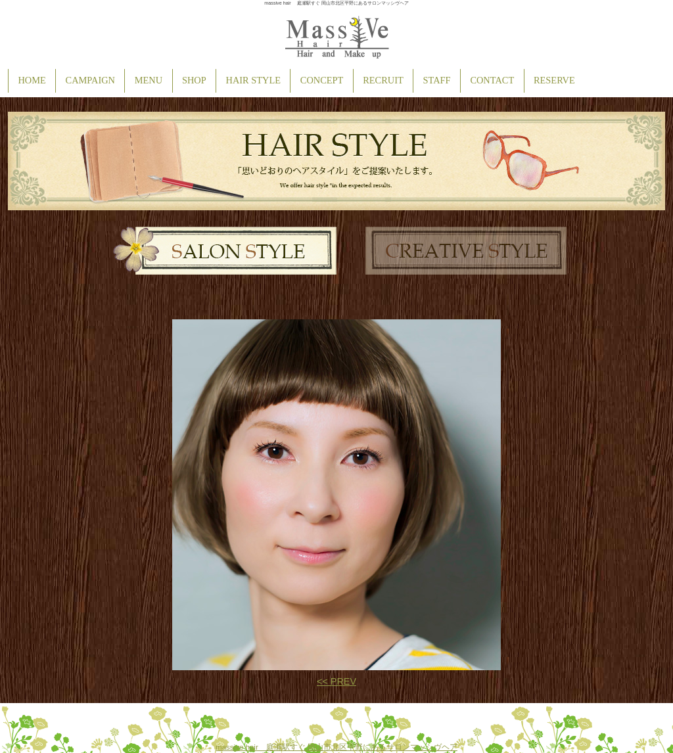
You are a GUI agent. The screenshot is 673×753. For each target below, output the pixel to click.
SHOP (194, 80)
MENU (148, 80)
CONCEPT (322, 80)
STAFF (437, 80)
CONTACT (492, 80)
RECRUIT (383, 80)
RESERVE (554, 80)
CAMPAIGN (90, 80)
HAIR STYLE (253, 80)
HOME (31, 80)
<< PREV (336, 681)
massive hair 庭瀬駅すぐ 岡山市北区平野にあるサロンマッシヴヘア (336, 747)
